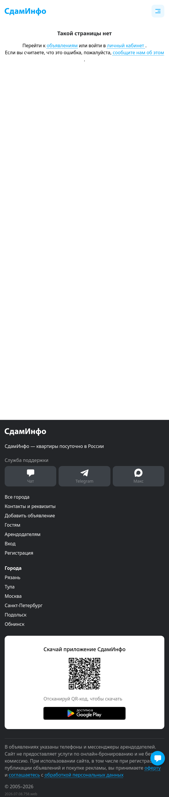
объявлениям (62, 45)
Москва (13, 596)
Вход (10, 543)
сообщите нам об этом (138, 52)
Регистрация (19, 553)
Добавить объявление (30, 515)
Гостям (12, 525)
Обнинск (14, 624)
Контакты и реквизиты (30, 506)
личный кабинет (126, 45)
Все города (17, 497)
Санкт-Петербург (24, 605)
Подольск (16, 615)
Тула (10, 587)
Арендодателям (23, 534)
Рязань (12, 577)
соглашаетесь (24, 775)
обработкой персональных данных (84, 775)
